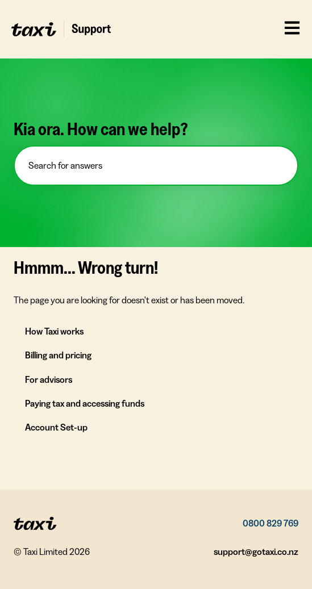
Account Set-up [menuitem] (56, 427)
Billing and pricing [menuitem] (58, 355)
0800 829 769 (270, 523)
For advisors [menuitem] (48, 379)
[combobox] (156, 165)
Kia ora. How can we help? (101, 129)
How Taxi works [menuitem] (54, 331)
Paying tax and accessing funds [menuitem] (84, 403)
